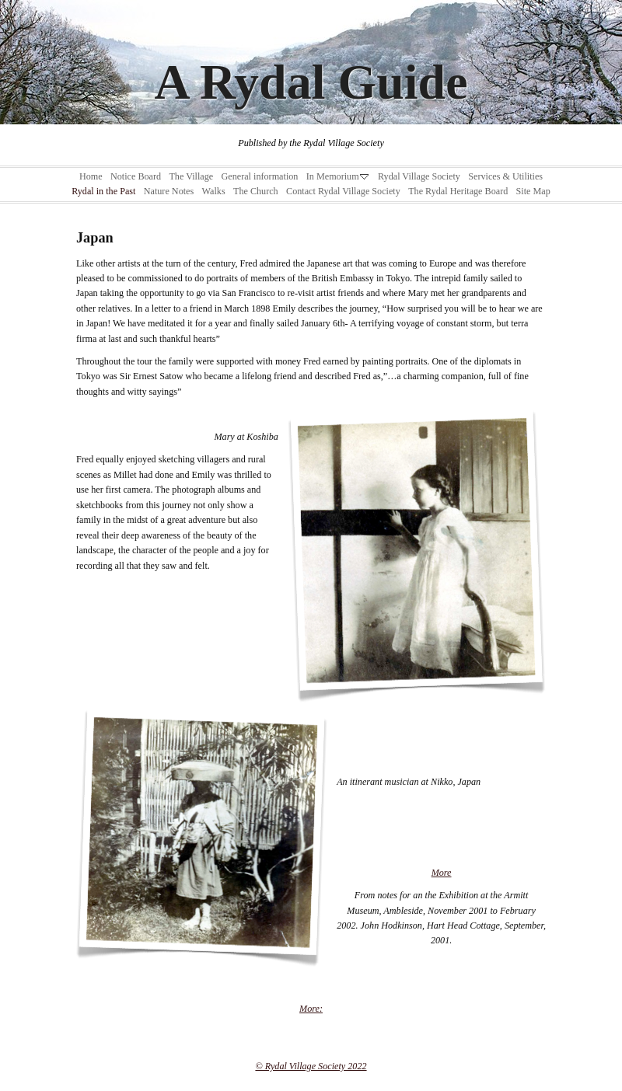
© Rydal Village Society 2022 (310, 1066)
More (442, 872)
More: (311, 1008)
